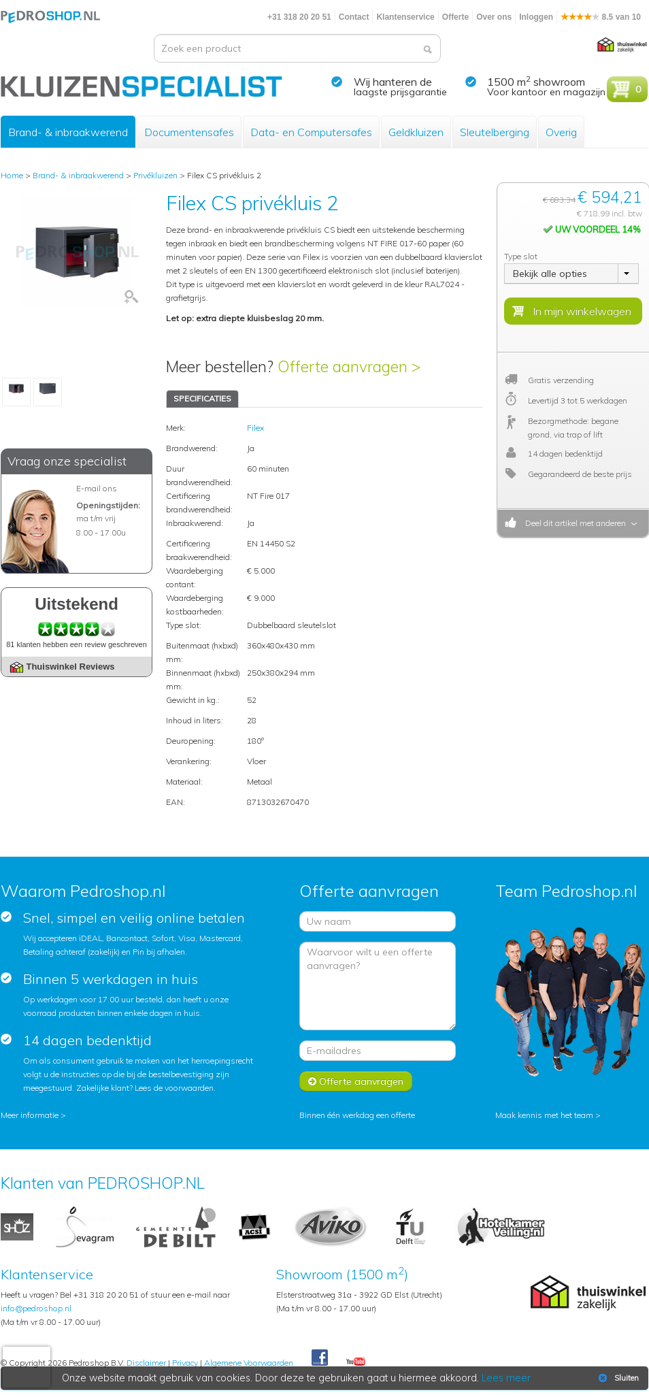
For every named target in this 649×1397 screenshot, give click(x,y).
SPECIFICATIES (202, 398)
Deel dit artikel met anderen (573, 523)
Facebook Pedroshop (320, 1358)
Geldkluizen (416, 132)
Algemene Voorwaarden (248, 1363)
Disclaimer (146, 1363)
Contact (354, 17)
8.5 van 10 (601, 17)
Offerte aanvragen (355, 1081)
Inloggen (536, 17)
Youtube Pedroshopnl (355, 1362)
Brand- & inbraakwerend (68, 132)
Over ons (494, 17)
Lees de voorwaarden (174, 1088)
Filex (255, 428)
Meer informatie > (33, 1115)
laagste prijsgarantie (400, 92)
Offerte (455, 17)
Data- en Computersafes (311, 132)
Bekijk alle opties (550, 273)
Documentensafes (189, 132)
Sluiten (617, 1378)
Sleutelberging (494, 132)
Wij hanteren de (393, 81)
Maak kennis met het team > (548, 1115)
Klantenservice (405, 17)
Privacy (185, 1363)
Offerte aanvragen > (349, 366)
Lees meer (506, 1378)
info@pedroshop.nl (36, 1308)
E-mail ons (96, 488)
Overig (561, 132)
